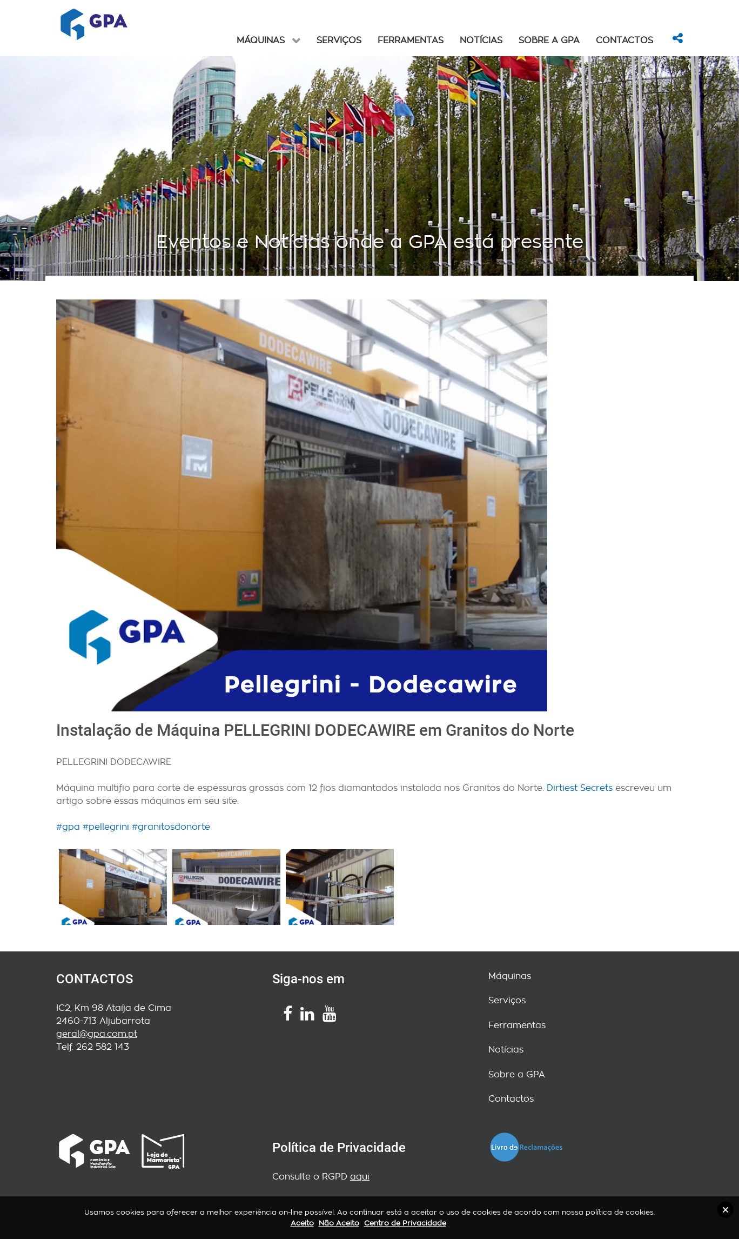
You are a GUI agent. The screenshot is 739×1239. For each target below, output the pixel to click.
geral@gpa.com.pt (96, 1034)
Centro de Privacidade (405, 1223)
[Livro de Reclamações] (526, 1145)
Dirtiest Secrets (580, 788)
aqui (360, 1176)
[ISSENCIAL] (94, 24)
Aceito (302, 1223)
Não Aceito (339, 1223)
